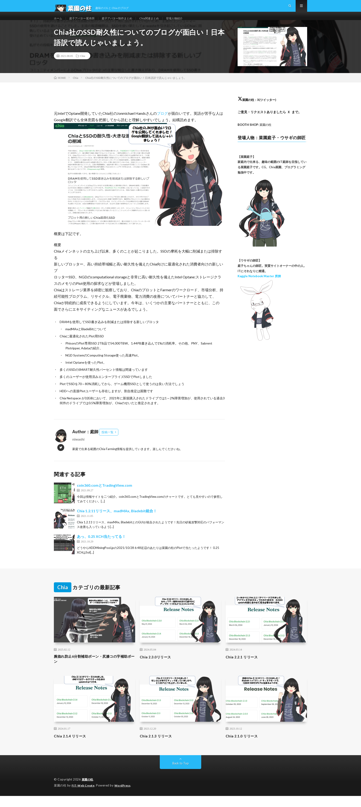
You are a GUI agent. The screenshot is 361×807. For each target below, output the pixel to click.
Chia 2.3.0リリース (158, 666)
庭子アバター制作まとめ (125, 23)
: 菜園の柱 (256, 134)
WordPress (125, 796)
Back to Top (180, 775)
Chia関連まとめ (161, 23)
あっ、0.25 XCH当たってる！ (101, 546)
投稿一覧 (108, 442)
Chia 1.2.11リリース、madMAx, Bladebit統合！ (117, 520)
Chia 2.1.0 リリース (244, 747)
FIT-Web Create (84, 796)
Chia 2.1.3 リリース (158, 747)
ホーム (59, 23)
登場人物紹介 (189, 23)
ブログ (162, 123)
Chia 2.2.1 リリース (244, 666)
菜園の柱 (88, 791)
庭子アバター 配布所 (85, 23)
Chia (82, 65)
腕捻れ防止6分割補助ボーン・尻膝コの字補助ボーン (93, 669)
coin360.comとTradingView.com (104, 495)
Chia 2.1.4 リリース (72, 747)
